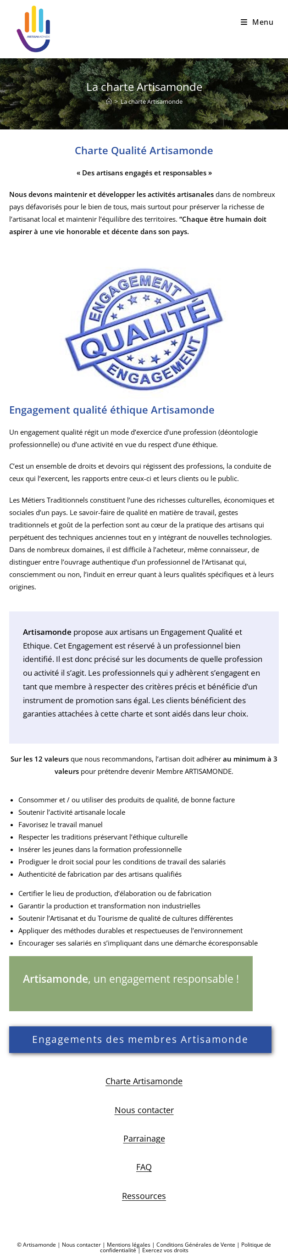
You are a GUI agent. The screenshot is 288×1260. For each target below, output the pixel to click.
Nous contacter (144, 1109)
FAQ (144, 1166)
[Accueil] (109, 101)
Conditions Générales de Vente (195, 1245)
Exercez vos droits (165, 1250)
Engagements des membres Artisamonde (140, 1039)
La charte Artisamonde (152, 101)
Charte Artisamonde (144, 1080)
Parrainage (144, 1138)
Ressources (144, 1195)
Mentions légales (128, 1245)
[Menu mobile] (257, 22)
